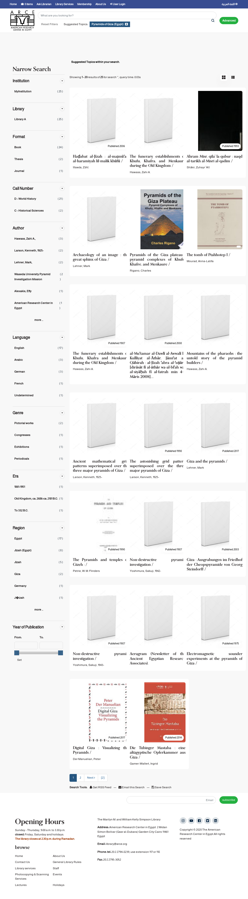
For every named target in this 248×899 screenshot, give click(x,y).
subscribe (228, 800)
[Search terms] (127, 15)
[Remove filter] (126, 24)
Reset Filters (49, 24)
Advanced (229, 20)
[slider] (16, 652)
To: (41, 637)
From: (18, 637)
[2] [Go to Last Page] (102, 777)
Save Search (161, 787)
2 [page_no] (80, 777)
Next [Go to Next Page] (91, 777)
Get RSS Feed (100, 787)
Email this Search (131, 787)
